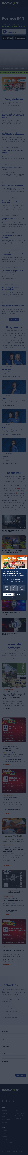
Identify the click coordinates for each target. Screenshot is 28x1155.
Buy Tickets (8, 594)
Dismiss (14, 597)
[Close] (25, 557)
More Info (19, 594)
